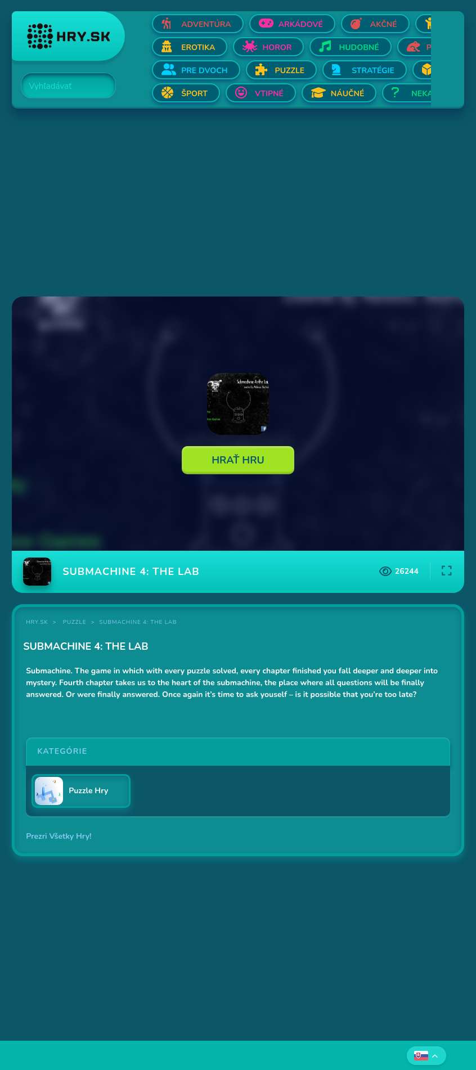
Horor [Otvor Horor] (276, 47)
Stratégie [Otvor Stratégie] (373, 70)
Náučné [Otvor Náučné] (348, 93)
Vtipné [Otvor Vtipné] (269, 93)
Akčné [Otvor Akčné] (383, 24)
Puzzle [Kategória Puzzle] (75, 622)
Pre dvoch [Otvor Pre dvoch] (204, 70)
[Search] (61, 86)
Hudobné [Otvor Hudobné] (359, 47)
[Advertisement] (238, 203)
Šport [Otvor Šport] (194, 93)
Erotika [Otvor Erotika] (198, 47)
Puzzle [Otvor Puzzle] (290, 70)
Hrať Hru (238, 460)
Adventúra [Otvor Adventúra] (206, 24)
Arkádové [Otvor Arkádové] (301, 24)
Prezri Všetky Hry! (58, 836)
